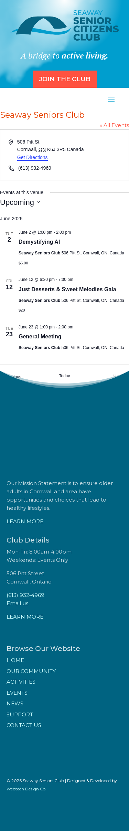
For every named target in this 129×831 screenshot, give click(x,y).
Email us (17, 603)
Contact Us (24, 725)
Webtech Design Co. (26, 788)
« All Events (114, 125)
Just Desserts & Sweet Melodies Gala (67, 289)
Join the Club (64, 79)
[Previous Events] (10, 377)
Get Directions (32, 157)
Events (17, 693)
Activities (21, 682)
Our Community (31, 671)
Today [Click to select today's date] (64, 376)
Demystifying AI (39, 242)
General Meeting (40, 336)
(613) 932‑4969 (25, 595)
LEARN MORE (25, 521)
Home (15, 660)
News (15, 703)
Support (20, 714)
